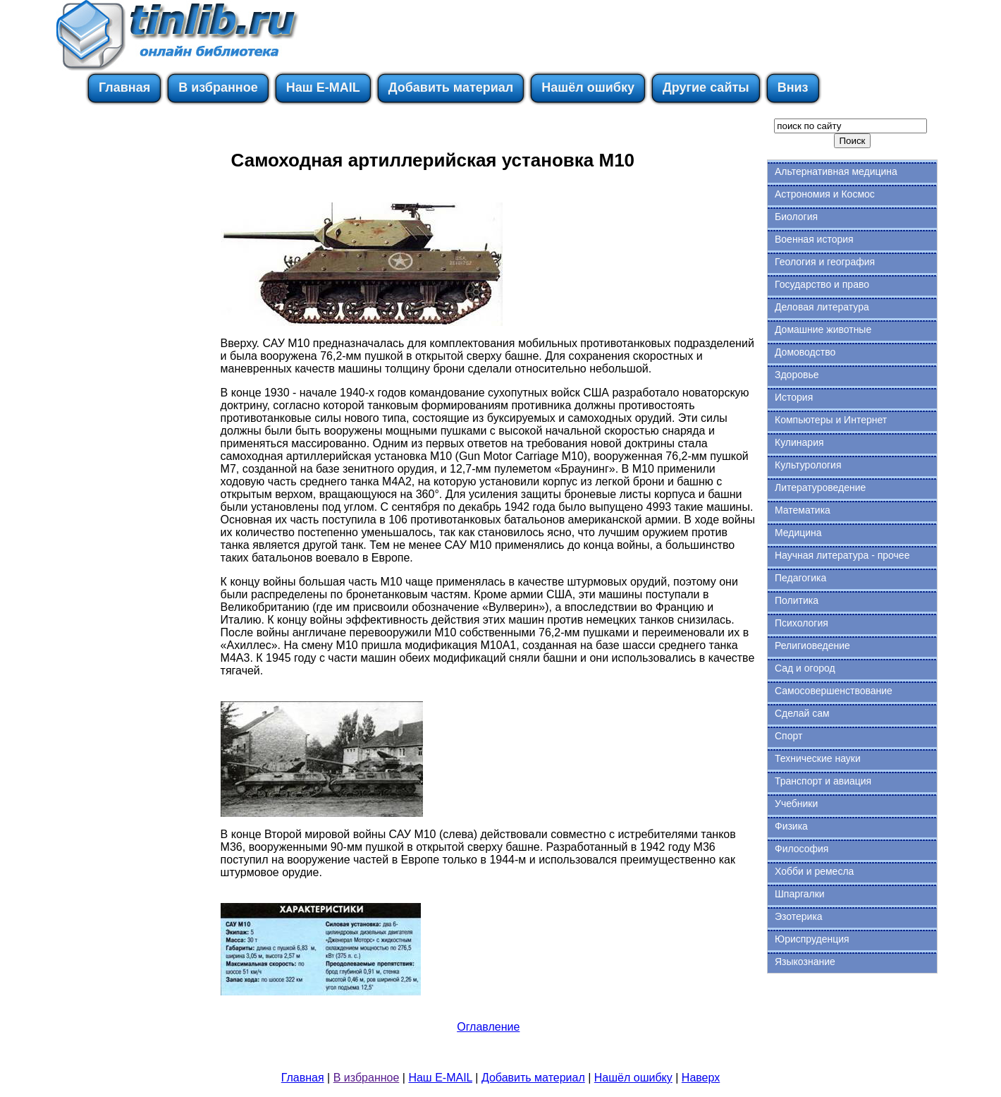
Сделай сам (802, 713)
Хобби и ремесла (814, 871)
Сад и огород (805, 668)
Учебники (796, 803)
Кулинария (799, 442)
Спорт (788, 735)
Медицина (798, 532)
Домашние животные (823, 329)
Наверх (701, 1078)
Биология (796, 216)
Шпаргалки (800, 893)
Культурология (808, 465)
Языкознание (805, 961)
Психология (801, 623)
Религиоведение (812, 645)
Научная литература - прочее (842, 555)
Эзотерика (799, 916)
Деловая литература (822, 307)
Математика (802, 510)
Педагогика (800, 577)
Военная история (814, 239)
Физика (791, 826)
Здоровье (797, 374)
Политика (796, 600)
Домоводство (805, 352)
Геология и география (825, 261)
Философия (801, 848)
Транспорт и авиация (823, 781)
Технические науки (818, 758)
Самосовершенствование (833, 690)
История (794, 397)
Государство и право (822, 284)
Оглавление (488, 1027)
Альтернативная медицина (836, 171)
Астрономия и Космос (825, 194)
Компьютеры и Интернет (831, 419)
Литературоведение (820, 487)
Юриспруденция (812, 939)
